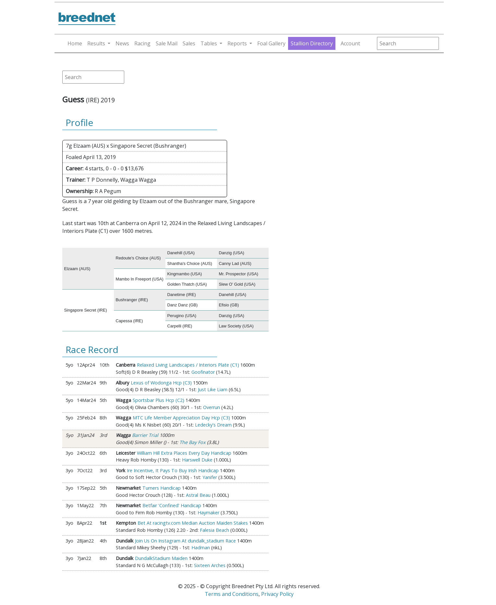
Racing (142, 43)
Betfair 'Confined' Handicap (171, 505)
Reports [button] (237, 43)
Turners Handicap (161, 488)
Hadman (200, 547)
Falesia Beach (214, 530)
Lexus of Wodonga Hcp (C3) (161, 383)
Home (74, 43)
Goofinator (203, 372)
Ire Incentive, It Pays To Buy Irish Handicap (173, 470)
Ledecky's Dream (213, 425)
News (122, 43)
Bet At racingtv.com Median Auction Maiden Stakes (193, 523)
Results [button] (96, 43)
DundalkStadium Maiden (161, 558)
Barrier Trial (145, 435)
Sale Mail (166, 43)
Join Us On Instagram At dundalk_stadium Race (185, 541)
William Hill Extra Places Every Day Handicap (184, 453)
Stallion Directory (312, 43)
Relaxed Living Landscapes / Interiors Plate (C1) (188, 365)
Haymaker (208, 512)
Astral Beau (198, 495)
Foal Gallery (271, 43)
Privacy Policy (277, 594)
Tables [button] (208, 43)
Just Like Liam (212, 389)
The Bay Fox (192, 442)
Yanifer (209, 477)
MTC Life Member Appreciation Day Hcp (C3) (181, 418)
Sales (189, 43)
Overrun (211, 407)
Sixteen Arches (209, 565)
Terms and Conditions (232, 594)
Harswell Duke (197, 460)
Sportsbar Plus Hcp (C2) (158, 400)
